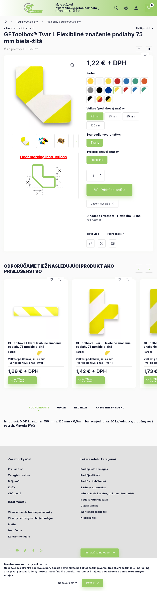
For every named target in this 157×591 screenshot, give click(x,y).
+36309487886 (68, 11)
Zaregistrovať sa (19, 475)
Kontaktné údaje (19, 536)
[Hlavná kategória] (5, 22)
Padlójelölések (90, 475)
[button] (43, 94)
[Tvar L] (94, 143)
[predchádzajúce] (139, 269)
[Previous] (10, 141)
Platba (12, 524)
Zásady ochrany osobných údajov (30, 518)
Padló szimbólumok (93, 481)
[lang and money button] (126, 8)
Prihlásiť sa (15, 469)
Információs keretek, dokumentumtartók (107, 493)
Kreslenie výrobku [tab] (110, 407)
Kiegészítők (88, 517)
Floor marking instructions (43, 157)
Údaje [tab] (61, 407)
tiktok (25, 550)
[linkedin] (149, 49)
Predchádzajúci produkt (20, 28)
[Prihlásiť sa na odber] (102, 204)
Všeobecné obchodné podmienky (30, 512)
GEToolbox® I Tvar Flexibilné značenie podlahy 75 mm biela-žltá (35, 344)
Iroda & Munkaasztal (94, 499)
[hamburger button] (7, 8)
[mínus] (100, 177)
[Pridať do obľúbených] (145, 55)
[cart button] (149, 8)
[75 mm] (94, 116)
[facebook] (139, 49)
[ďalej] (149, 269)
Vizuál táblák (89, 505)
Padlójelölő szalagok (94, 469)
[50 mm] (130, 116)
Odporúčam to (113, 243)
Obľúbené (14, 493)
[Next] (76, 141)
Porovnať (90, 243)
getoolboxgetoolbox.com (77, 8)
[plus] (100, 174)
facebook (33, 550)
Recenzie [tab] (80, 407)
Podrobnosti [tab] (39, 407)
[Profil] (136, 8)
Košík (11, 487)
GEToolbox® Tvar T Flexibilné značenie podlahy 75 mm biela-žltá (103, 344)
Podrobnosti (114, 233)
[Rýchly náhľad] (59, 279)
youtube (17, 550)
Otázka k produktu (102, 243)
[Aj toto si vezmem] (22, 380)
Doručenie (15, 530)
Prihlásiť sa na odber (98, 552)
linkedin (9, 550)
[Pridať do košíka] (109, 190)
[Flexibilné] (96, 160)
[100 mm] (95, 125)
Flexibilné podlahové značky (64, 21)
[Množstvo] (93, 176)
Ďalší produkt (144, 28)
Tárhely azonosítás (93, 487)
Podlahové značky (27, 21)
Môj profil (14, 481)
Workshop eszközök (93, 511)
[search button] (116, 8)
